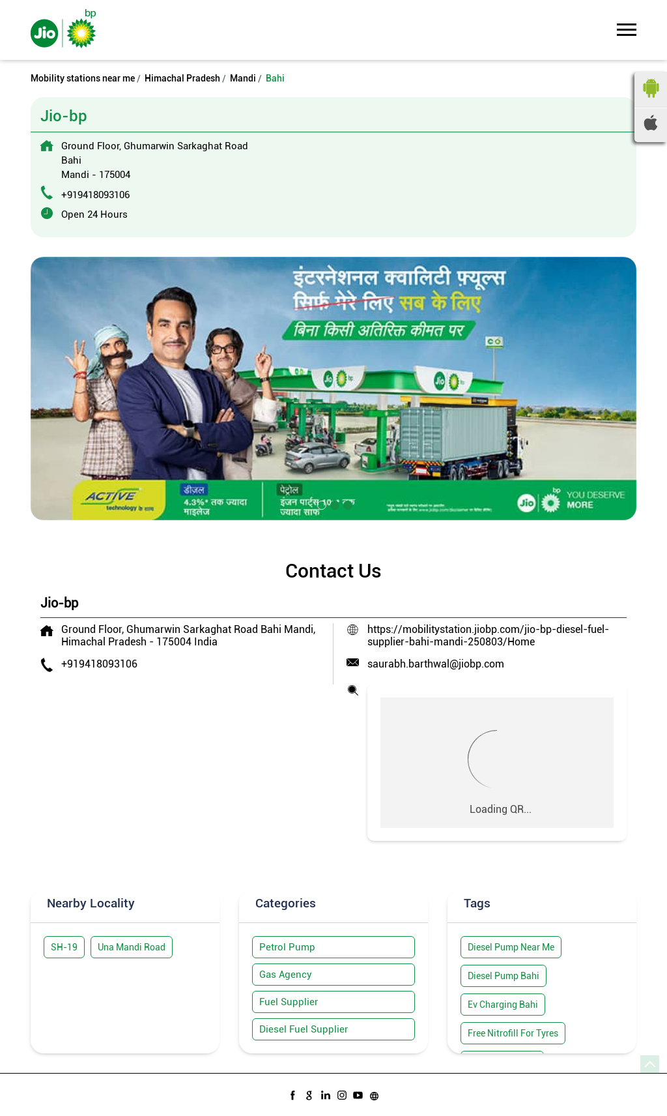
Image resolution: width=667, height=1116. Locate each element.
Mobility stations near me (83, 78)
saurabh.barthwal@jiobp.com (435, 664)
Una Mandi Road (131, 947)
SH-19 (64, 947)
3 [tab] (346, 504)
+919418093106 (95, 195)
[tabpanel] (333, 388)
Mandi (243, 78)
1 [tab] (320, 504)
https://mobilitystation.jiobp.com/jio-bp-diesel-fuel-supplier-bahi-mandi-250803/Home (488, 635)
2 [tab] (333, 504)
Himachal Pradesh (182, 78)
